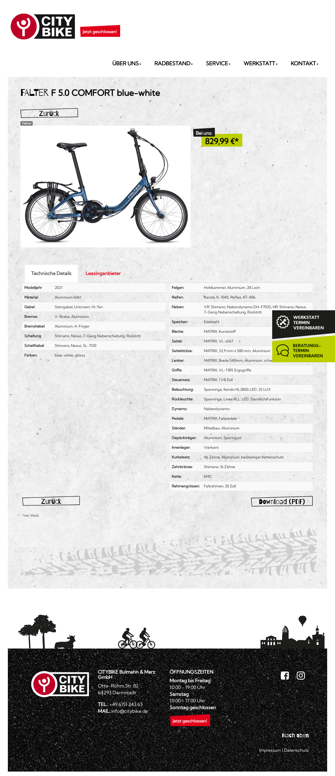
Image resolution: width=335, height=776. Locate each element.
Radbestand (173, 63)
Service (218, 63)
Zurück (49, 113)
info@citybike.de (129, 711)
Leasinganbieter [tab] (103, 273)
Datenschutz (296, 750)
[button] (100, 25)
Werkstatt (261, 63)
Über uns (126, 63)
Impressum (270, 750)
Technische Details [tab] (51, 273)
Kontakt (305, 63)
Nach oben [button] (295, 735)
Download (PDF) (282, 502)
